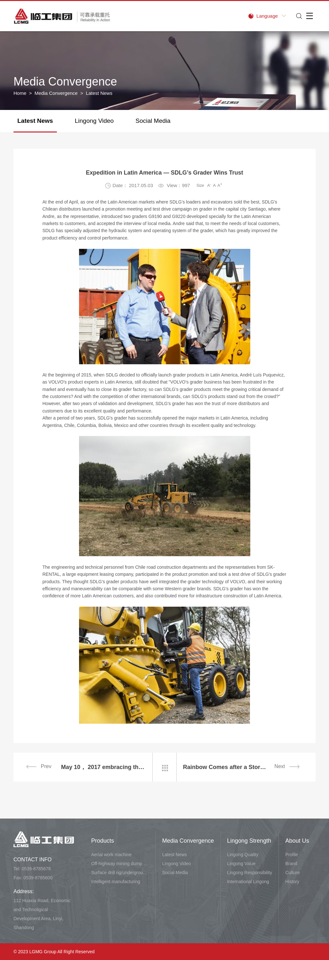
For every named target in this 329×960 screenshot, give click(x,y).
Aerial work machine (111, 854)
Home (19, 93)
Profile (291, 854)
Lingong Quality (242, 854)
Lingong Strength (249, 841)
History (292, 881)
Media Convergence (55, 93)
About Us (297, 841)
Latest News (35, 120)
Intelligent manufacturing (115, 881)
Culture (292, 872)
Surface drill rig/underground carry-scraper (120, 872)
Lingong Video (94, 120)
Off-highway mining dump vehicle (120, 863)
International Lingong (248, 881)
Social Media (153, 120)
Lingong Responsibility (249, 872)
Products (102, 841)
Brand (291, 863)
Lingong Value (241, 863)
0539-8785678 (36, 868)
